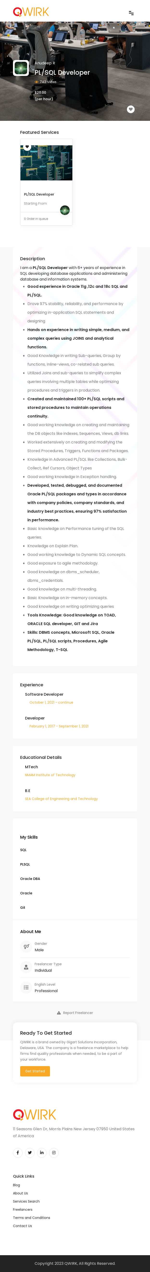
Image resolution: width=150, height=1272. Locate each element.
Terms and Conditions (31, 1217)
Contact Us (22, 1225)
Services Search (26, 1201)
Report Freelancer (75, 1012)
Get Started (35, 1071)
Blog (16, 1185)
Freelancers (22, 1209)
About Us (20, 1193)
